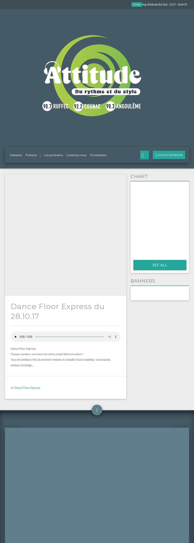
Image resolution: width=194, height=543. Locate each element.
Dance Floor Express (27, 267)
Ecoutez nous (170, 156)
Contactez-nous (76, 156)
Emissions (16, 156)
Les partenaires (53, 156)
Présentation (98, 156)
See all (159, 266)
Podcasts (31, 156)
